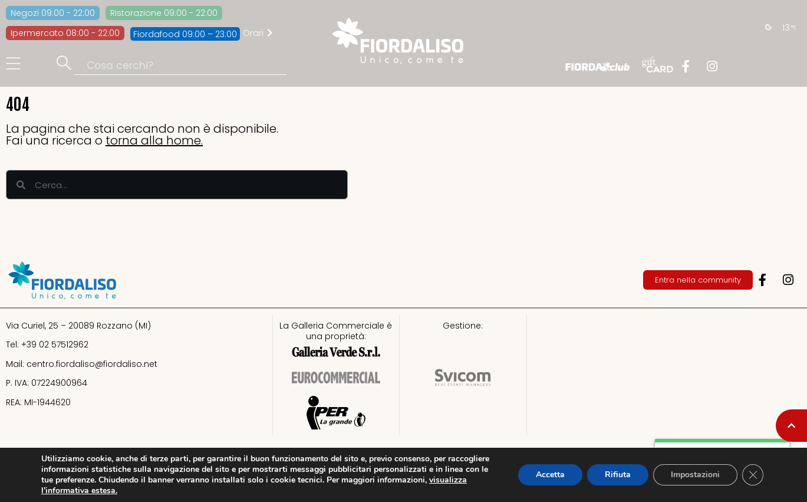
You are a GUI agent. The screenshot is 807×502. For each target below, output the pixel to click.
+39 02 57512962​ (54, 344)
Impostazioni (695, 474)
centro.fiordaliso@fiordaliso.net (92, 364)
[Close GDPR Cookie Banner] (752, 474)
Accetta (550, 474)
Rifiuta (618, 474)
